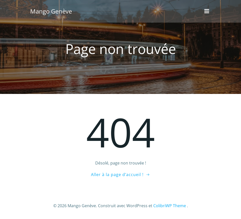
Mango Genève (51, 11)
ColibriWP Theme (169, 205)
